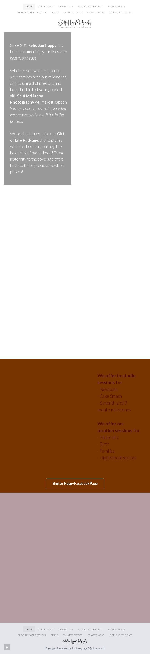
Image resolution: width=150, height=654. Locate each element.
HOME (29, 6)
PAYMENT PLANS (116, 6)
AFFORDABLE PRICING (90, 6)
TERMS (54, 12)
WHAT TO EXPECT (72, 12)
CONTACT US (65, 6)
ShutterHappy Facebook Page (75, 483)
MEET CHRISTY (45, 6)
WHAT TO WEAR (95, 12)
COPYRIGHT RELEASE (121, 12)
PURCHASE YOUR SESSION (32, 12)
